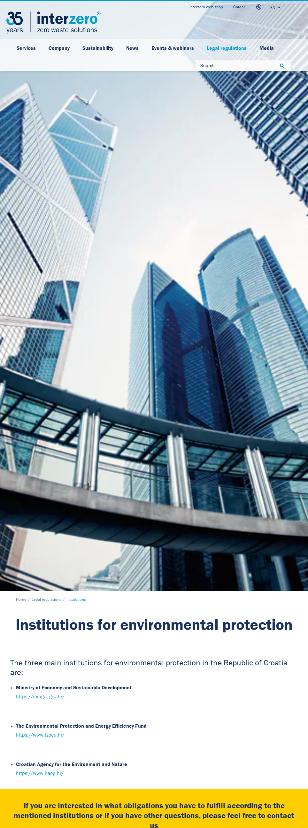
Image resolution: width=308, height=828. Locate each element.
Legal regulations (46, 122)
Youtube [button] (185, 755)
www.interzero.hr (28, 767)
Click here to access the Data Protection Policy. (206, 620)
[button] (76, 553)
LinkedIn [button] (185, 733)
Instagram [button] (187, 766)
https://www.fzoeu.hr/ (40, 256)
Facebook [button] (186, 744)
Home (21, 122)
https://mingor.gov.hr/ (40, 218)
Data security (102, 732)
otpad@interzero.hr (30, 776)
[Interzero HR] (53, 23)
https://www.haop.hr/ (40, 295)
